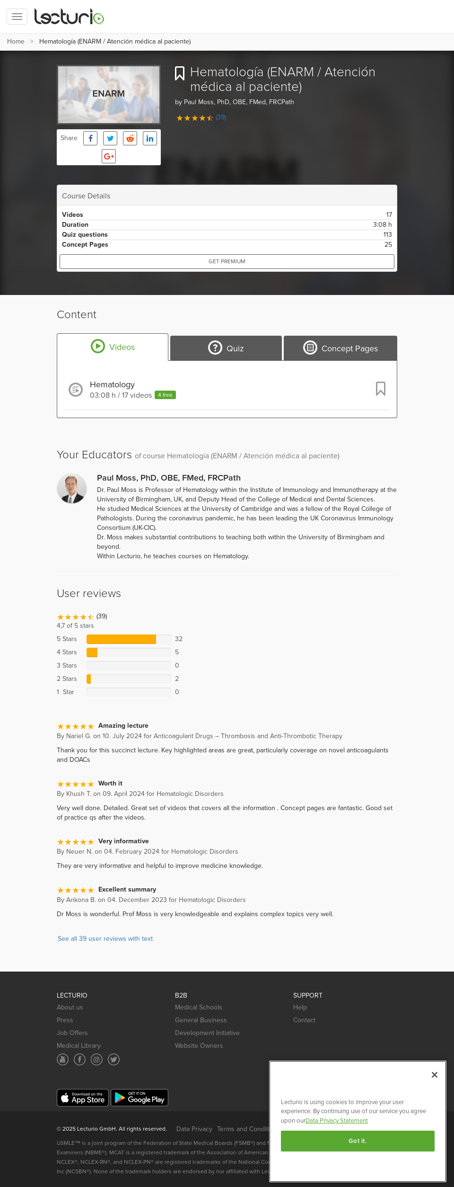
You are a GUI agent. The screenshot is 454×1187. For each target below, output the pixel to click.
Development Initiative (207, 1033)
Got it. (358, 1141)
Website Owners (199, 1046)
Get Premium (227, 261)
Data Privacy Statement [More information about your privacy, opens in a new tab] (337, 1121)
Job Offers (72, 1033)
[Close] (434, 1074)
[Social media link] (63, 1059)
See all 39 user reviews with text (105, 939)
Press (65, 1020)
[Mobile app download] (83, 1098)
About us (70, 1007)
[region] (357, 1121)
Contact (304, 1020)
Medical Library (79, 1046)
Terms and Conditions (248, 1129)
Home (16, 41)
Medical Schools (198, 1007)
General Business (201, 1020)
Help (300, 1007)
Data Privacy (194, 1129)
